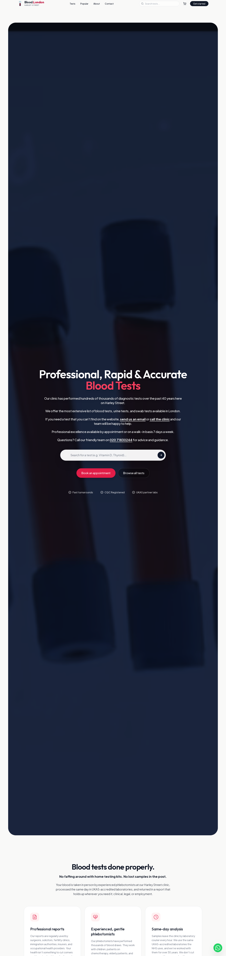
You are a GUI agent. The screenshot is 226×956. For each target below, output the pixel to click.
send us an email (133, 419)
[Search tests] (161, 455)
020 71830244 (121, 440)
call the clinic (160, 419)
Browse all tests (133, 473)
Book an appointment (95, 473)
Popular (84, 3)
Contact (109, 3)
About (96, 3)
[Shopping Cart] (184, 3)
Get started (199, 3)
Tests (72, 3)
